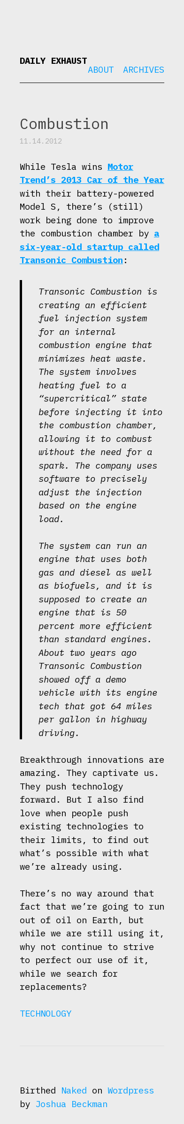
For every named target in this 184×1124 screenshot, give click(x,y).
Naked (74, 1090)
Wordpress (130, 1090)
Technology (45, 1013)
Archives (143, 69)
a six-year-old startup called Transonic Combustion (89, 247)
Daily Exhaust (53, 60)
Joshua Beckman (71, 1103)
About (101, 69)
